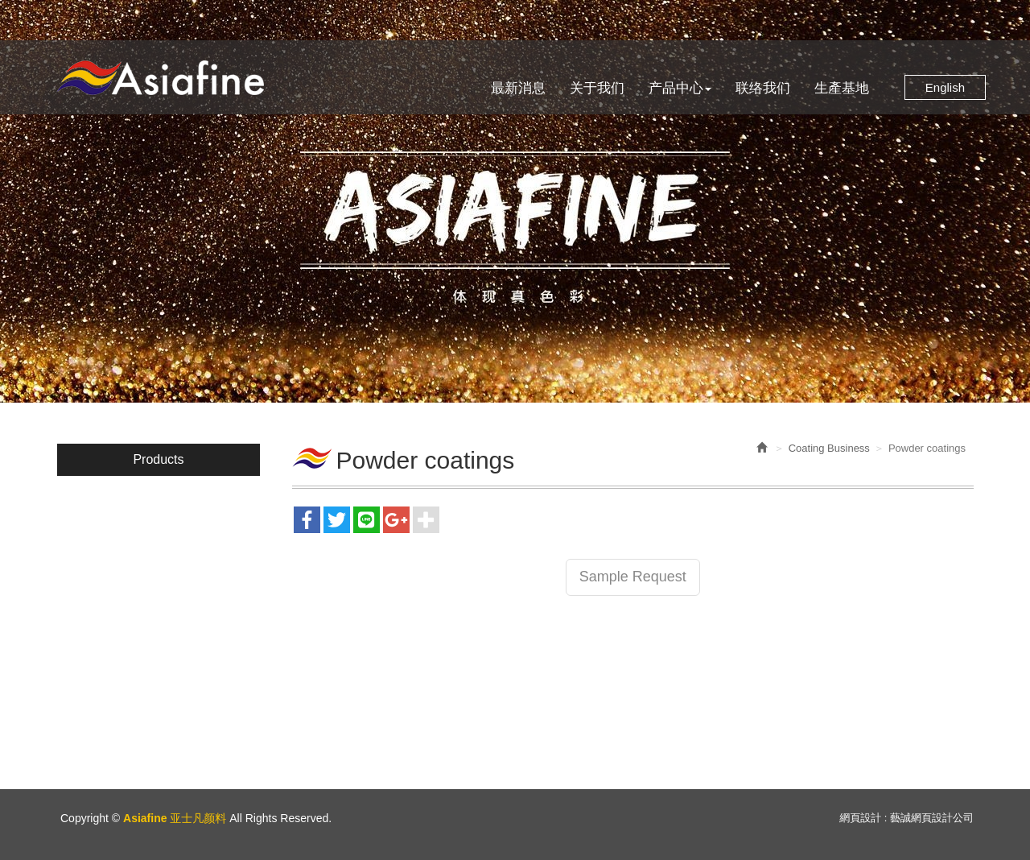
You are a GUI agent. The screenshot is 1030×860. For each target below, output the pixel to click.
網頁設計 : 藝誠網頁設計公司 (906, 818)
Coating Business (829, 448)
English (945, 87)
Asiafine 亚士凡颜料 (160, 77)
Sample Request (632, 577)
